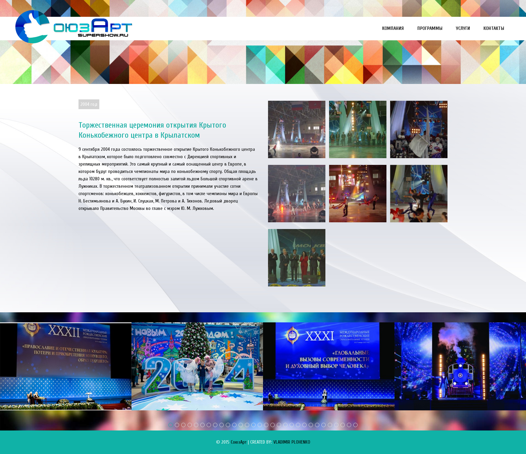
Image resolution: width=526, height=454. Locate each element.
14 (253, 425)
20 (292, 425)
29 (349, 425)
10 (228, 425)
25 (323, 425)
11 (234, 425)
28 (342, 425)
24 (317, 425)
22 (304, 425)
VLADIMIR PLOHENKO (291, 442)
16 (266, 425)
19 (285, 425)
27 (336, 425)
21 (298, 425)
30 (355, 425)
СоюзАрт (239, 442)
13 (247, 425)
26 (330, 425)
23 (311, 425)
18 (279, 425)
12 (241, 425)
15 (260, 425)
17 (272, 425)
